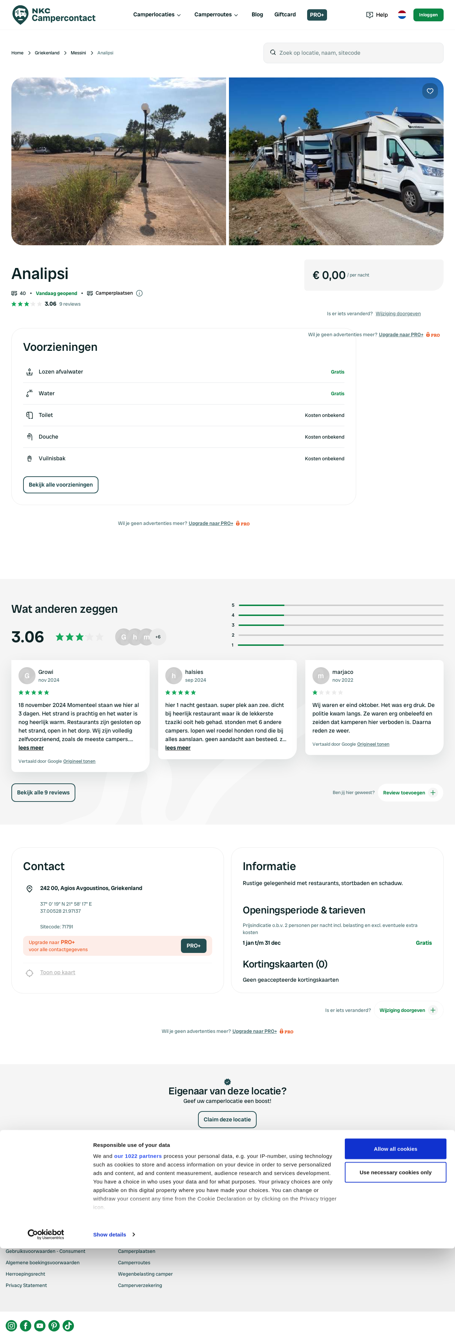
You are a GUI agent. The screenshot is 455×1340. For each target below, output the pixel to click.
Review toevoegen (410, 793)
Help (377, 14)
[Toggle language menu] (402, 14)
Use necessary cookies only (396, 1264)
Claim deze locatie (227, 1119)
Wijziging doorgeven (398, 313)
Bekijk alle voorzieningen (61, 484)
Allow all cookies (396, 1240)
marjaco (342, 672)
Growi (45, 672)
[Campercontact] (54, 15)
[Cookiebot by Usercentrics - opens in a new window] (46, 1326)
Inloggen (428, 15)
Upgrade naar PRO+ (211, 523)
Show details (109, 1326)
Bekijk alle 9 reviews (43, 792)
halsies (194, 672)
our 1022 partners (138, 1247)
